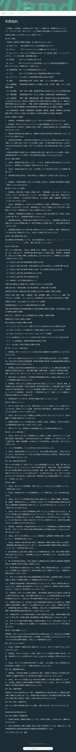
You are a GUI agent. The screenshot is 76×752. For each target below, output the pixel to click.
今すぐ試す (27, 8)
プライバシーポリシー (24, 13)
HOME (4, 13)
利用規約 (12, 13)
